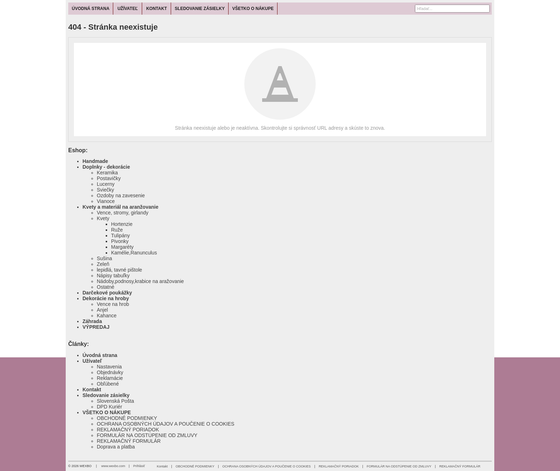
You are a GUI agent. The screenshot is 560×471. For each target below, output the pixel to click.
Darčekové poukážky (107, 293)
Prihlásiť (139, 466)
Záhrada (92, 321)
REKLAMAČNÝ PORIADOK (128, 429)
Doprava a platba (116, 447)
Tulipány (120, 235)
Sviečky (105, 190)
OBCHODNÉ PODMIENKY (127, 418)
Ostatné (105, 287)
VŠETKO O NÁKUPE (106, 412)
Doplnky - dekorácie (106, 167)
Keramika (107, 172)
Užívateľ (92, 361)
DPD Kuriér (109, 407)
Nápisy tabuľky (113, 275)
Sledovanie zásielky (106, 395)
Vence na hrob (113, 304)
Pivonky (120, 241)
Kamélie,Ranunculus (134, 253)
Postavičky (109, 178)
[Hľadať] (484, 8)
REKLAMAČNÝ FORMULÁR (129, 441)
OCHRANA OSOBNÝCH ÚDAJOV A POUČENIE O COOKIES (165, 424)
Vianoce (106, 201)
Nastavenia (109, 367)
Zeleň (103, 264)
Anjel (102, 310)
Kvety (103, 218)
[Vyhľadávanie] (452, 8)
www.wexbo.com (113, 466)
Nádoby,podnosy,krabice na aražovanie (140, 281)
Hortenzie (121, 224)
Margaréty (122, 247)
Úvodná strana (99, 355)
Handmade (95, 161)
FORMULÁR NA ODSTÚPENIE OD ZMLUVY (147, 435)
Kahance (106, 315)
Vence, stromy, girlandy (122, 212)
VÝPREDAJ (95, 327)
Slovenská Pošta (115, 401)
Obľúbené (108, 384)
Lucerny (106, 184)
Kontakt (91, 389)
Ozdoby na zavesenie (121, 195)
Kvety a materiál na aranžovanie (120, 207)
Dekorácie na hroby (105, 298)
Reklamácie (110, 378)
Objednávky (110, 372)
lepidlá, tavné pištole (119, 270)
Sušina (104, 258)
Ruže (117, 230)
